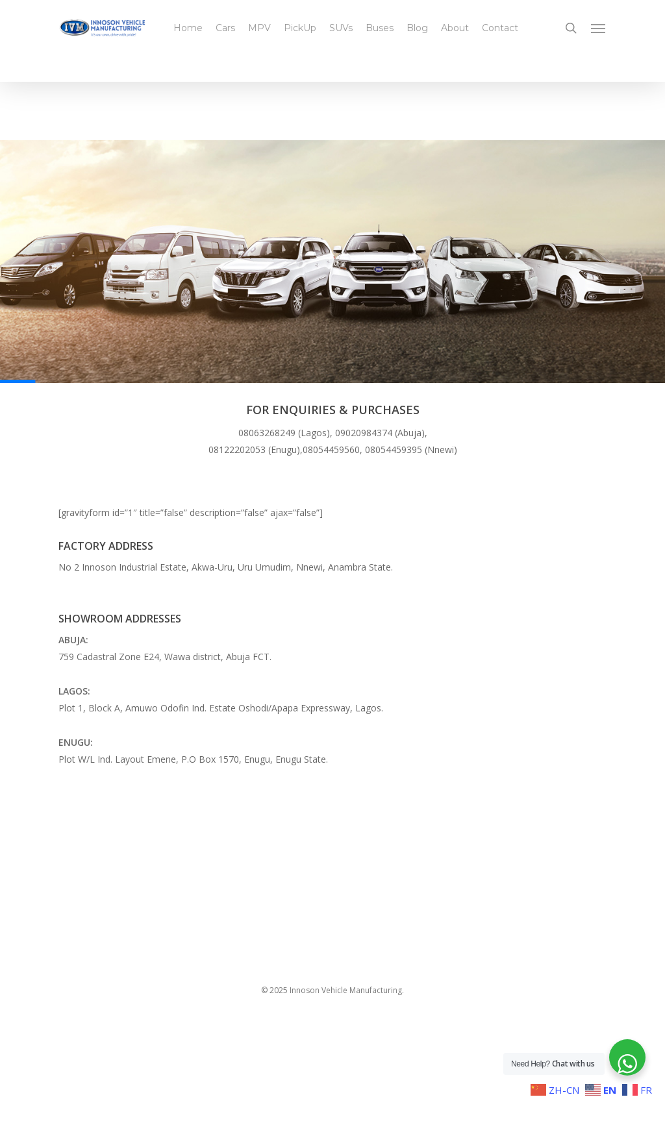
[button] (599, 27)
